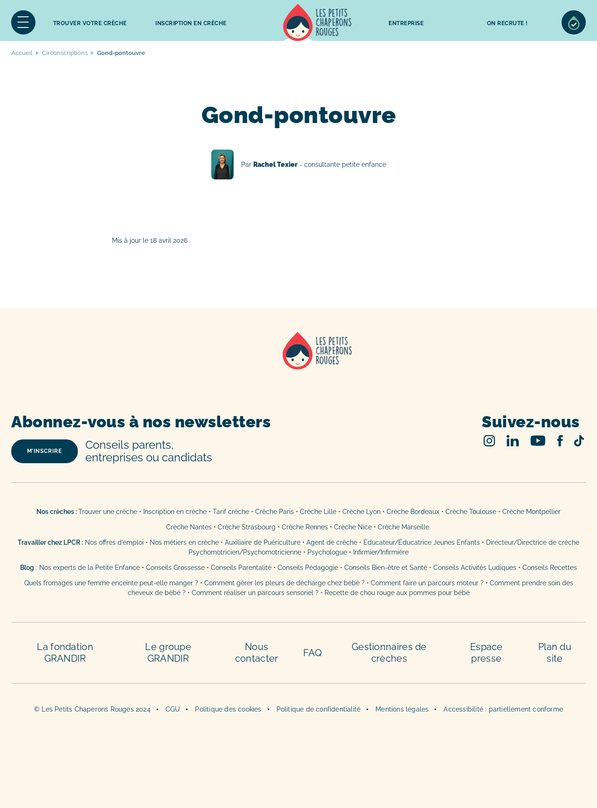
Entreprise (406, 23)
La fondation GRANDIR (65, 652)
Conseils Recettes (549, 567)
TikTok (579, 440)
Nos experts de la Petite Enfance (89, 567)
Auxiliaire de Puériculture (262, 542)
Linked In (513, 440)
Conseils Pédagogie (308, 567)
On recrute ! (507, 23)
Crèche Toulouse (470, 511)
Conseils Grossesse (175, 567)
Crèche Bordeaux (413, 511)
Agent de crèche (331, 542)
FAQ (312, 652)
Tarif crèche (231, 511)
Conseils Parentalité (241, 567)
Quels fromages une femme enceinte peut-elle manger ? (111, 583)
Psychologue (327, 552)
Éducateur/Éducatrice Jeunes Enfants (421, 542)
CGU (173, 709)
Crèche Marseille (404, 527)
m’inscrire (44, 451)
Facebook (560, 440)
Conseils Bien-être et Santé (385, 567)
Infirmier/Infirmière (381, 552)
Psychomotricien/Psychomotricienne (244, 552)
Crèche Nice (353, 527)
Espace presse (486, 652)
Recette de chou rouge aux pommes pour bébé (397, 592)
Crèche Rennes (305, 527)
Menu (23, 22)
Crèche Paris (274, 511)
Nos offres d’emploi (114, 542)
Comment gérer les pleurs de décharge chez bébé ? (285, 583)
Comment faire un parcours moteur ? (427, 583)
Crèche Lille (318, 511)
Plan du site (554, 652)
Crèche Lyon (361, 511)
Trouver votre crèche (90, 23)
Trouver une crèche (107, 511)
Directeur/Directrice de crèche (532, 542)
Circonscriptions (65, 52)
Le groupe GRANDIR (168, 652)
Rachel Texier (298, 164)
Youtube (538, 440)
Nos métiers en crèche (184, 542)
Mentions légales (402, 709)
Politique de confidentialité (319, 709)
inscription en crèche (191, 23)
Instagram (489, 440)
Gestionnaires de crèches (389, 652)
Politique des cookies (228, 709)
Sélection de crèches (574, 22)
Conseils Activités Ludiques (474, 567)
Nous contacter (256, 652)
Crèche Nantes (189, 527)
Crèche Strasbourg (247, 527)
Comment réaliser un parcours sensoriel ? (255, 592)
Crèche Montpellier (531, 511)
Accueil (317, 22)
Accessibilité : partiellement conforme (503, 709)
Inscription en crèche (175, 511)
